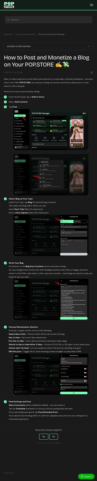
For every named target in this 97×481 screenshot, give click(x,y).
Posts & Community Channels (51, 34)
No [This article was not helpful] (54, 437)
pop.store (8, 34)
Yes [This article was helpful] (43, 437)
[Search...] (48, 19)
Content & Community (25, 34)
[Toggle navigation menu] (91, 5)
